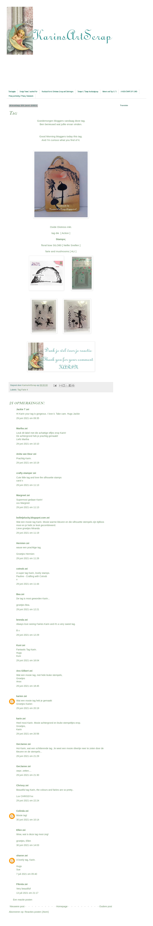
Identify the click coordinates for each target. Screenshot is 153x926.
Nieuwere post (17, 906)
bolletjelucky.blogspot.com (31, 517)
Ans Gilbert (22, 670)
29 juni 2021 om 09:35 (27, 418)
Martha (20, 428)
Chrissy (20, 785)
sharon (20, 855)
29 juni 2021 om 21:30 (27, 775)
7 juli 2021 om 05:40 (26, 874)
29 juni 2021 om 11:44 (27, 584)
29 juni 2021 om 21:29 (27, 756)
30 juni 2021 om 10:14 (27, 819)
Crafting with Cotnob (36, 576)
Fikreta (20, 884)
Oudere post (105, 906)
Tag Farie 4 (22, 390)
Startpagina (12, 92)
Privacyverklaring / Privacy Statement (21, 96)
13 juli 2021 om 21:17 (27, 893)
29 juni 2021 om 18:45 (27, 686)
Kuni (18, 645)
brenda (20, 619)
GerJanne (21, 744)
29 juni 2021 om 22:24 (27, 800)
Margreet (21, 495)
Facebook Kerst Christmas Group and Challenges (57, 92)
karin (19, 718)
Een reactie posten (22, 899)
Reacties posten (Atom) (37, 912)
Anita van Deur (24, 454)
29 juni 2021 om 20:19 (27, 708)
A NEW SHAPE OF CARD (129, 92)
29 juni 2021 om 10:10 (27, 443)
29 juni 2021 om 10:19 (27, 462)
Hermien (21, 543)
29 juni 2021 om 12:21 (27, 609)
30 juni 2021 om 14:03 (27, 845)
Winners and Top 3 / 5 (109, 92)
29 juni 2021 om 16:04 (27, 660)
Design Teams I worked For (28, 92)
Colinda (20, 811)
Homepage (62, 906)
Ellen (19, 830)
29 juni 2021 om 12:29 (27, 635)
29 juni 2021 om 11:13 (27, 485)
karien (19, 696)
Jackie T (20, 409)
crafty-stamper (24, 473)
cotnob (20, 568)
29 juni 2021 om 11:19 (27, 532)
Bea (18, 594)
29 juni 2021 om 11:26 (27, 558)
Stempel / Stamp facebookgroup (88, 92)
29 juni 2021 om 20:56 (27, 733)
